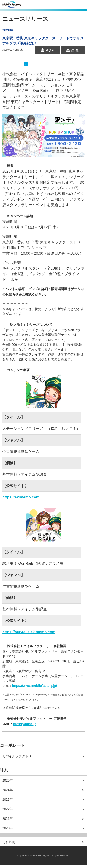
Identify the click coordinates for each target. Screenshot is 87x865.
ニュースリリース (25, 19)
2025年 (7, 780)
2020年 (7, 828)
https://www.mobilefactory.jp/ (34, 686)
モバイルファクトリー (18, 756)
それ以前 (8, 842)
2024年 (7, 790)
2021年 (7, 818)
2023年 (7, 799)
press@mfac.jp (24, 724)
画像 (72, 50)
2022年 (7, 809)
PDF (47, 50)
